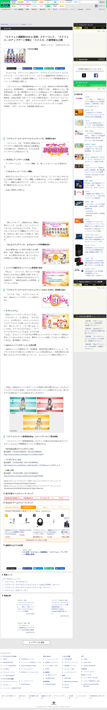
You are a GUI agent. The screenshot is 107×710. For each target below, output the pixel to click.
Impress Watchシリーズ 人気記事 (90, 282)
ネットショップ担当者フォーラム (31, 662)
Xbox (45, 507)
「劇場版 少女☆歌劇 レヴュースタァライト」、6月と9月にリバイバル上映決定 (95, 196)
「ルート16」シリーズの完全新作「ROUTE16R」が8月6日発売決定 (95, 206)
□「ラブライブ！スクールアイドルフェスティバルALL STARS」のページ (31, 585)
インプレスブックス (27, 681)
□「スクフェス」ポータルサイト (15, 582)
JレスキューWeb (69, 669)
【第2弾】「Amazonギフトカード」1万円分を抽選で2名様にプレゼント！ (95, 331)
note (50, 68)
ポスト (13, 68)
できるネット (7, 685)
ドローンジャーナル (9, 672)
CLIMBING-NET (50, 678)
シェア (29, 68)
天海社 (85, 659)
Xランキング (83, 82)
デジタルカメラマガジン (10, 681)
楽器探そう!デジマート (52, 662)
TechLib (66, 687)
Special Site (83, 59)
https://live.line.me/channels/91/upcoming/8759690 (23, 476)
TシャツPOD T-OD (51, 665)
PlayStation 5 (28, 498)
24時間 (86, 28)
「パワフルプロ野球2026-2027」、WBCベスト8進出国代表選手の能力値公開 (95, 136)
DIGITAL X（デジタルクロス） (30, 672)
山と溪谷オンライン (51, 675)
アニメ (61, 498)
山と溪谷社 (46, 672)
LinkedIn (61, 68)
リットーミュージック (51, 659)
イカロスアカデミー (70, 672)
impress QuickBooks (89, 665)
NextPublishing (25, 684)
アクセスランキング (86, 25)
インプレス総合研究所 (9, 665)
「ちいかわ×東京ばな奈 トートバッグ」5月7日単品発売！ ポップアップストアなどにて (95, 125)
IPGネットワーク (86, 675)
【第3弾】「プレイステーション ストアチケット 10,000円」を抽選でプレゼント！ (94, 339)
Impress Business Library (28, 665)
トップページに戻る (36, 642)
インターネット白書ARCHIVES (12, 688)
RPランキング (82, 85)
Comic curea (87, 662)
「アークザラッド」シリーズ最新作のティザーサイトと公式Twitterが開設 (25, 628)
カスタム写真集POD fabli (91, 681)
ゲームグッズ (44, 498)
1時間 (77, 28)
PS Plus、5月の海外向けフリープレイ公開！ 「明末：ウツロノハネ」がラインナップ (95, 185)
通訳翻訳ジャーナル (70, 665)
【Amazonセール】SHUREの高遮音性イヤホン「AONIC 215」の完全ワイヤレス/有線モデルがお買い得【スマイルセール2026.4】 (95, 275)
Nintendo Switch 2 (12, 498)
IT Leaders (6, 669)
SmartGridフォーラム (27, 659)
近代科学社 (46, 681)
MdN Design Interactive (71, 681)
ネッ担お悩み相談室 (9, 675)
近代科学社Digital (50, 684)
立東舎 (47, 669)
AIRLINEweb (68, 659)
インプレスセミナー (27, 669)
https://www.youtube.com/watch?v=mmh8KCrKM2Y (24, 455)
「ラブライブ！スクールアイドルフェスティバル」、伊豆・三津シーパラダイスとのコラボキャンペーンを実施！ (25, 607)
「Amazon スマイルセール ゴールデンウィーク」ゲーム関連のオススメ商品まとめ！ (95, 224)
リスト (19, 68)
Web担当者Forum (8, 662)
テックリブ (65, 685)
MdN (63, 675)
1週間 (94, 28)
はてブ (39, 68)
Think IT (5, 659)
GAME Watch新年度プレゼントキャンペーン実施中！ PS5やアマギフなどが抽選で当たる (92, 317)
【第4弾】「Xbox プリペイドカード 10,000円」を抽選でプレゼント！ (95, 346)
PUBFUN (84, 669)
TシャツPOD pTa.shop (91, 677)
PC (49, 9)
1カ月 (102, 28)
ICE (82, 656)
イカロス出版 (66, 656)
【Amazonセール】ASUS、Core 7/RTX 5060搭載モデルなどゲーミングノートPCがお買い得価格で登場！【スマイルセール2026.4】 (95, 241)
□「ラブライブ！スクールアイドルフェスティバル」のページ (26, 587)
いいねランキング (98, 85)
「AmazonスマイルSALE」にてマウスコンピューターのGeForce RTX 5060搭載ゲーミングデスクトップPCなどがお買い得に (95, 117)
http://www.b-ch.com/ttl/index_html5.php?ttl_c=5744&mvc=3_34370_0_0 (32, 465)
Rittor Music (47, 656)
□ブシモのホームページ (11, 579)
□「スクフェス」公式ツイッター (15, 590)
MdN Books (67, 678)
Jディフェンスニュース (71, 662)
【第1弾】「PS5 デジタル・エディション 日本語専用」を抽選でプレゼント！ (94, 323)
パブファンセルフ (89, 671)
